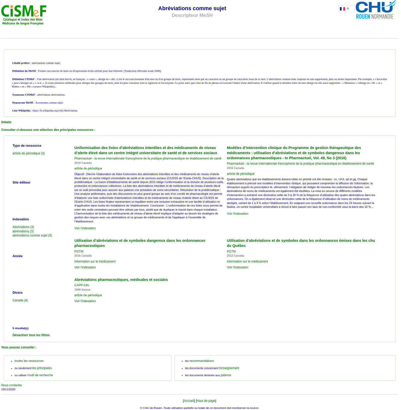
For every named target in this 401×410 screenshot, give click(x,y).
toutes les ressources (29, 361)
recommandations (202, 361)
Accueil (189, 401)
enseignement (229, 368)
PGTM (78, 251)
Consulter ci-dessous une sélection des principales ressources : (48, 130)
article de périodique (88, 168)
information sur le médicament (95, 261)
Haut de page (206, 401)
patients (226, 375)
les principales (42, 368)
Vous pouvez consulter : (19, 347)
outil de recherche (41, 375)
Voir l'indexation (85, 228)
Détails (6, 122)
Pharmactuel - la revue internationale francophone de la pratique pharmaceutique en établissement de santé (147, 158)
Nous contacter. (12, 385)
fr (345, 8)
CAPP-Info (81, 285)
